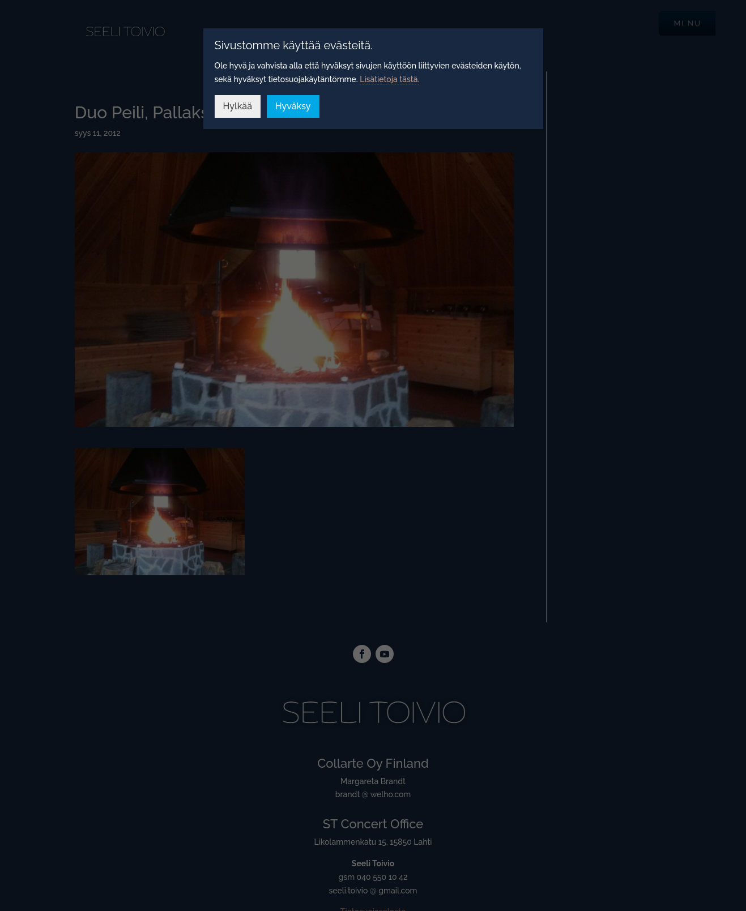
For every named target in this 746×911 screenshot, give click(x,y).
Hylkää (238, 106)
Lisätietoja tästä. (389, 79)
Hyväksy (293, 106)
